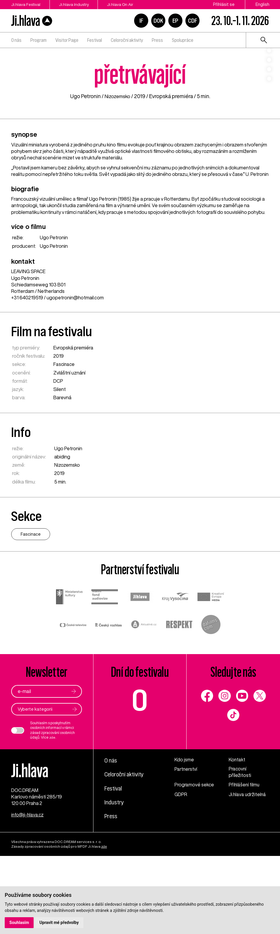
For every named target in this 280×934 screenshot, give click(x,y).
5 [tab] (269, 99)
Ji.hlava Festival (26, 4)
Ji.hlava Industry (77, 4)
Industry (114, 875)
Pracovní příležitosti (240, 846)
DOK (158, 21)
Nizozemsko (117, 169)
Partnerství (186, 842)
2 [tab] (269, 70)
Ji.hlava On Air (127, 4)
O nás (16, 40)
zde (52, 811)
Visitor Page (66, 40)
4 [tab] (269, 89)
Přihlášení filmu (245, 858)
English (262, 4)
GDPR (180, 874)
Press (157, 40)
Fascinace (64, 437)
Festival (94, 40)
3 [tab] (269, 80)
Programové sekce (187, 861)
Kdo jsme (184, 833)
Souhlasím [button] (19, 922)
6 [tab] (269, 108)
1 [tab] (269, 61)
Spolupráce (182, 40)
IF (141, 21)
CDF (192, 21)
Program (38, 40)
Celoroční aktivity (127, 40)
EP (175, 21)
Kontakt (237, 833)
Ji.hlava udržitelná (248, 874)
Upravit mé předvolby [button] (59, 922)
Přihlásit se (224, 4)
